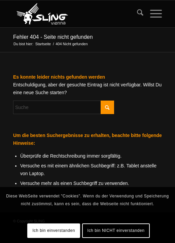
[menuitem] (136, 13)
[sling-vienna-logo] (72, 13)
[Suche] (136, 13)
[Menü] (152, 13)
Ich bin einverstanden (53, 230)
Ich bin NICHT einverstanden (116, 230)
